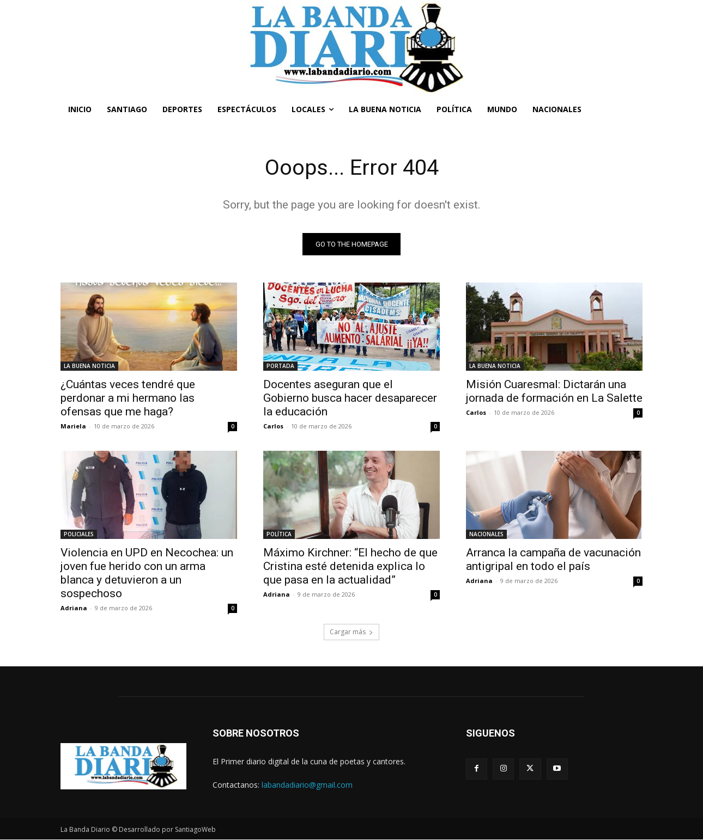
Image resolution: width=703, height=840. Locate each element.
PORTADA (280, 366)
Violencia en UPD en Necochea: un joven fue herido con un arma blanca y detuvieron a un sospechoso (146, 573)
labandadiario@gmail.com (307, 785)
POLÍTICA (279, 534)
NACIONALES (486, 534)
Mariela (73, 426)
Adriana (73, 608)
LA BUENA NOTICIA (89, 366)
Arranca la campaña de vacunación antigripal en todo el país (553, 559)
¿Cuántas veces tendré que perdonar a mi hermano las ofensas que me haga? (127, 398)
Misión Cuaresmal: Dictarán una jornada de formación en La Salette (554, 391)
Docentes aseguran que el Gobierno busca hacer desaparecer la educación (350, 398)
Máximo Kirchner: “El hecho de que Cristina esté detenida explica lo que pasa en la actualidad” (350, 566)
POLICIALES (79, 534)
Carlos (273, 426)
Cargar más (351, 631)
